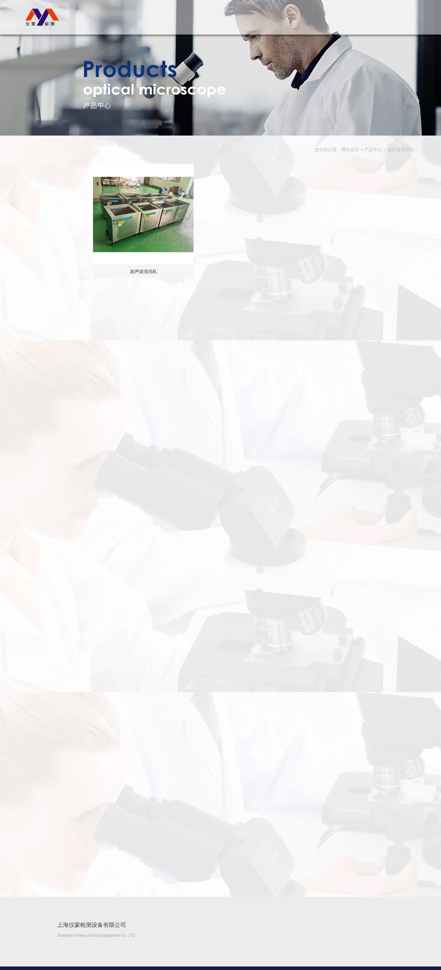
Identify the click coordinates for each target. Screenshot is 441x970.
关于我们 (255, 19)
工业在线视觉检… (56, 297)
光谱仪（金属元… (56, 716)
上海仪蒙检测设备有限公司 (41, 17)
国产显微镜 (50, 224)
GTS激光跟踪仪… (57, 753)
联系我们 (400, 19)
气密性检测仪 (52, 862)
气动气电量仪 (52, 571)
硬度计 (45, 352)
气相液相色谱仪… (56, 516)
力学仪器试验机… (56, 315)
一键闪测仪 (50, 807)
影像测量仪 (50, 407)
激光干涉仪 (50, 735)
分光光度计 (50, 589)
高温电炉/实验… (55, 443)
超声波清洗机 (400, 150)
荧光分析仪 (50, 425)
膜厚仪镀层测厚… (56, 698)
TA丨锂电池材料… (57, 206)
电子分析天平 (52, 607)
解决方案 (303, 19)
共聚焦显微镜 (52, 388)
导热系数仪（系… (56, 662)
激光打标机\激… (55, 552)
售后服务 (376, 19)
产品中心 (279, 19)
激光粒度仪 (50, 771)
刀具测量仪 (50, 789)
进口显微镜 (50, 243)
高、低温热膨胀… (56, 680)
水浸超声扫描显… (56, 279)
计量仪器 (48, 479)
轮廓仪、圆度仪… (56, 625)
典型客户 (328, 19)
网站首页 (230, 19)
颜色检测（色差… (56, 534)
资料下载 (352, 19)
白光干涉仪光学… (56, 370)
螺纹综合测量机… (56, 498)
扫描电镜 (48, 334)
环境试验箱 (50, 461)
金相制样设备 (52, 261)
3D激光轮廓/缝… (56, 844)
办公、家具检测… (56, 826)
